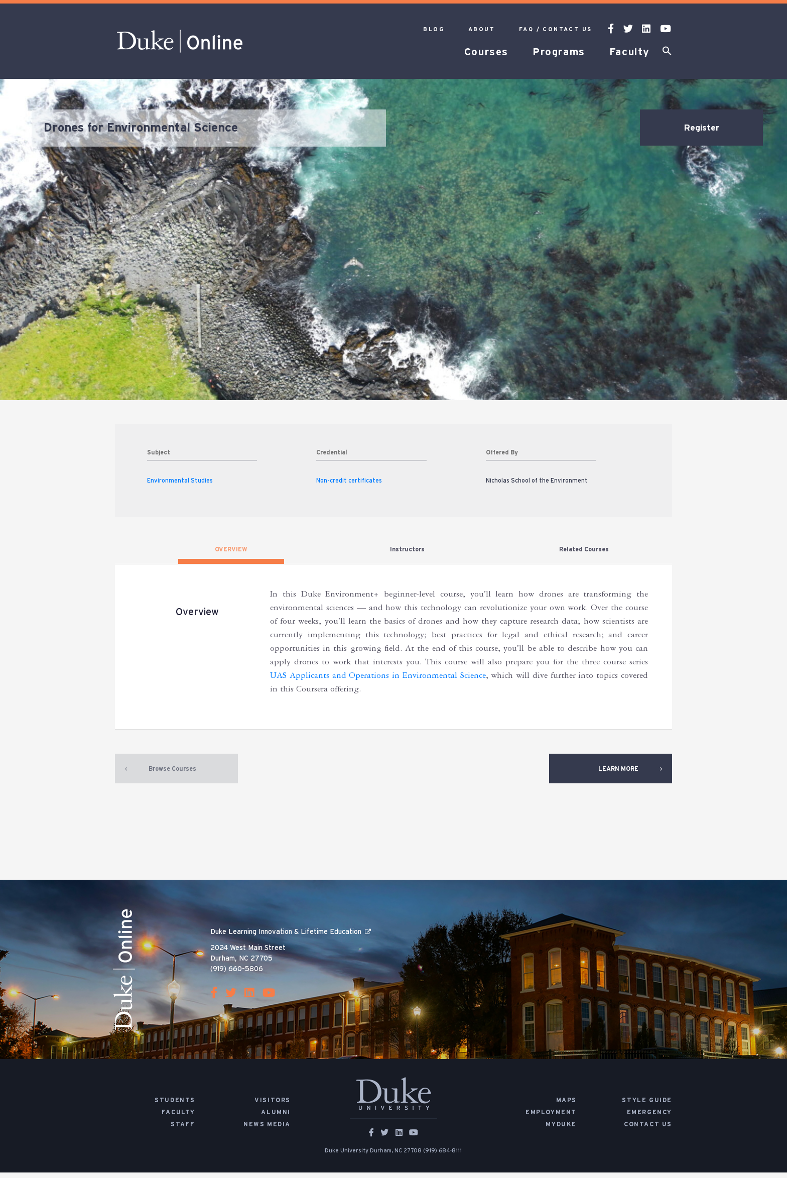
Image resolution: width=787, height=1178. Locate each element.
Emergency (649, 1118)
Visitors (272, 1106)
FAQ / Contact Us (555, 29)
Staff (183, 1130)
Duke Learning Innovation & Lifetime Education (285, 937)
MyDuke (561, 1130)
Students (175, 1106)
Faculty (629, 52)
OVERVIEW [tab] (231, 549)
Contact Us (648, 1130)
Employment (551, 1118)
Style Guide (647, 1106)
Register (701, 128)
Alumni (276, 1118)
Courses (486, 52)
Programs (559, 52)
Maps (566, 1106)
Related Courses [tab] (584, 549)
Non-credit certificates (349, 481)
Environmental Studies (180, 481)
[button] (667, 53)
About (481, 29)
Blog (433, 29)
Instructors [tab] (407, 549)
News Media (267, 1130)
